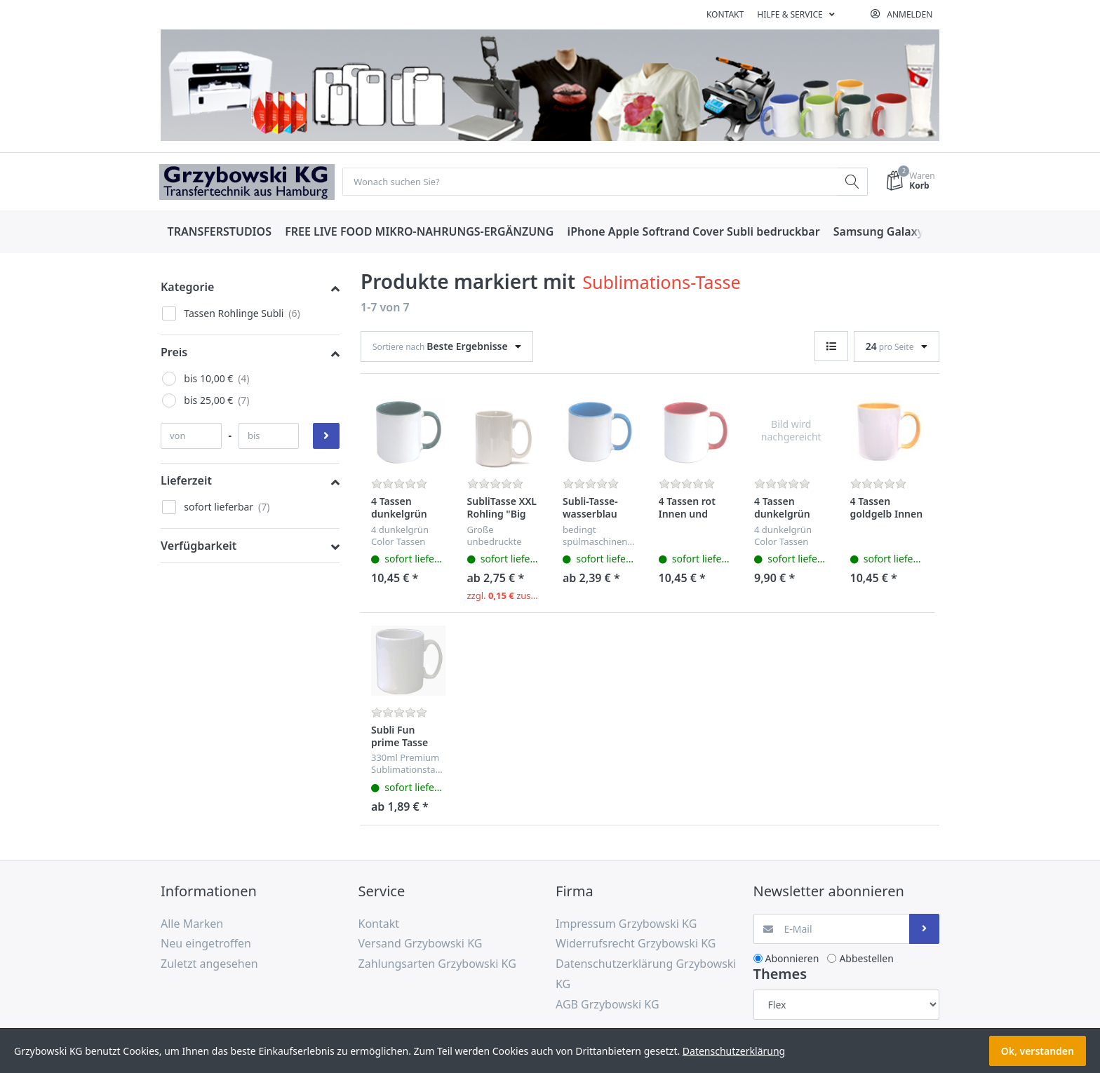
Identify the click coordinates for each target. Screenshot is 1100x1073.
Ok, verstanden (1037, 1051)
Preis (174, 352)
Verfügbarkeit (198, 546)
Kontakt (725, 14)
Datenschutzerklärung (734, 1051)
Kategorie (187, 287)
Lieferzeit (186, 481)
